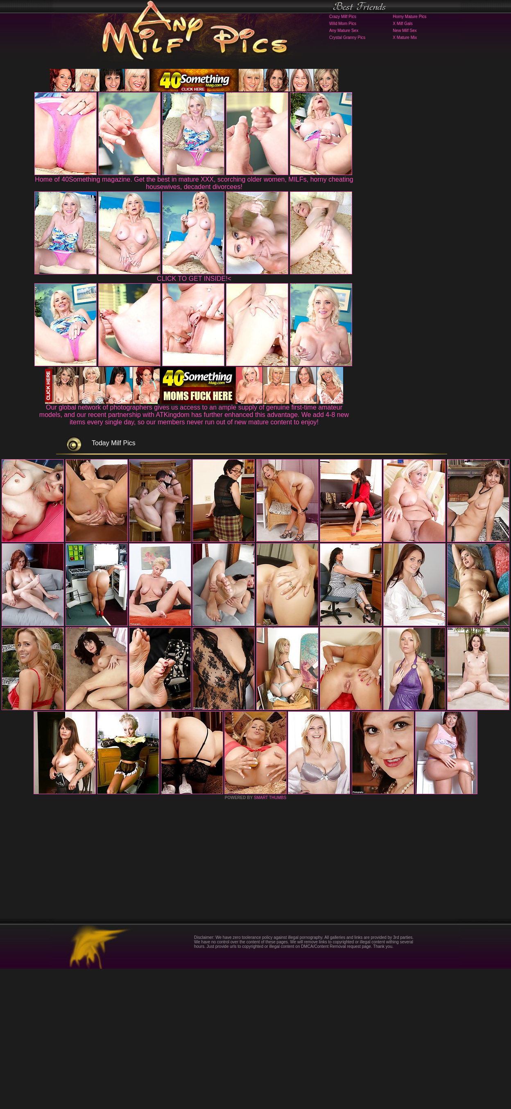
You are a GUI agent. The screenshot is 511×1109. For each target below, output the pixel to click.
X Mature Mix (405, 37)
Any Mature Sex (343, 30)
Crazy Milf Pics (342, 16)
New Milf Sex (404, 30)
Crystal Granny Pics (347, 37)
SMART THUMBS (270, 938)
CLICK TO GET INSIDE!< (194, 278)
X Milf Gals (402, 23)
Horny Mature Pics (409, 16)
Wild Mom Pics (342, 23)
